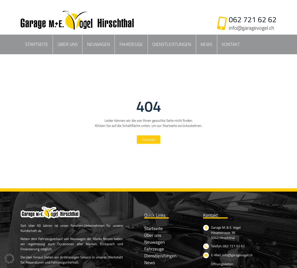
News (206, 44)
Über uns (68, 44)
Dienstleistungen (171, 44)
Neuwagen (98, 44)
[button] (9, 258)
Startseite (36, 44)
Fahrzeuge (131, 44)
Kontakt (231, 44)
